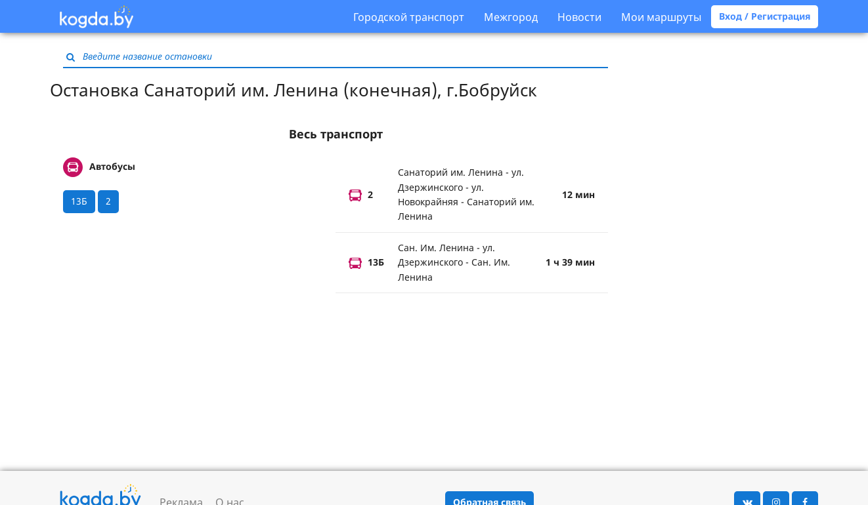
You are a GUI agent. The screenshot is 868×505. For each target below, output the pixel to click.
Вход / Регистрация (764, 16)
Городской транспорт (408, 17)
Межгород (511, 17)
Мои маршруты (661, 17)
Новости (579, 17)
